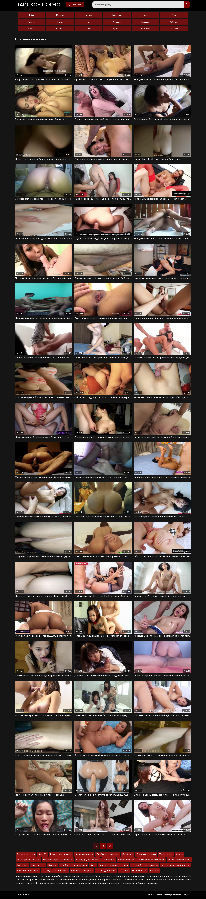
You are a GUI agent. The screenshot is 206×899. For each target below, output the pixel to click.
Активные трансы (84, 854)
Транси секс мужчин (109, 865)
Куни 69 (42, 854)
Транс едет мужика (106, 870)
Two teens (22, 865)
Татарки (174, 28)
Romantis (75, 870)
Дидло (179, 854)
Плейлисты (75, 4)
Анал (174, 15)
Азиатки (32, 22)
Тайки (31, 15)
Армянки (117, 28)
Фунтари (52, 865)
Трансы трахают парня (179, 859)
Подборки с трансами (108, 854)
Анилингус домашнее (27, 870)
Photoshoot (109, 859)
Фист (92, 865)
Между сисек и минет (61, 854)
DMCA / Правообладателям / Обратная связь (168, 894)
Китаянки (117, 22)
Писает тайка (60, 870)
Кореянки (88, 22)
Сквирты (154, 870)
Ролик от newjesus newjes (151, 859)
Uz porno (124, 870)
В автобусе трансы (146, 854)
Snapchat (88, 870)
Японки (60, 22)
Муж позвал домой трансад (176, 865)
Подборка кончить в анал (74, 865)
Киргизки (145, 28)
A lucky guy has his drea (87, 859)
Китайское (127, 854)
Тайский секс (23, 894)
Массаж (60, 15)
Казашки (145, 22)
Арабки (31, 28)
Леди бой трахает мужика (144, 865)
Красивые (117, 15)
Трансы (88, 15)
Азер (88, 28)
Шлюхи (145, 15)
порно (38, 4)
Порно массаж (139, 870)
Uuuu (125, 865)
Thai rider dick (38, 865)
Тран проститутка (26, 854)
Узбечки (174, 22)
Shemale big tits (126, 859)
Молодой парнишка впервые (57, 859)
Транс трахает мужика (28, 859)
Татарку (46, 870)
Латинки (60, 28)
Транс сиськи (165, 854)
